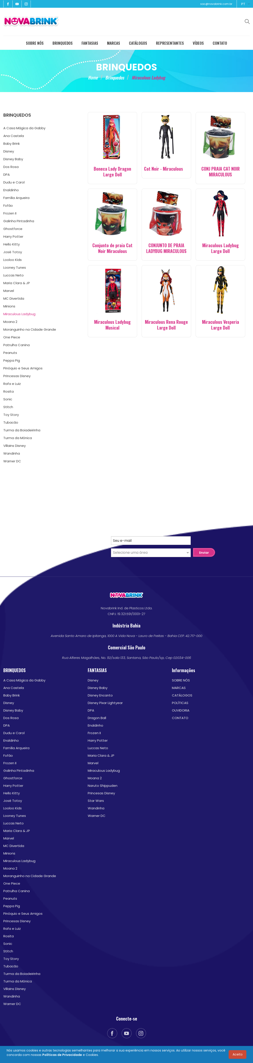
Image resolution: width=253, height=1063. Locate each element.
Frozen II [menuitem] (9, 213)
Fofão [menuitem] (8, 205)
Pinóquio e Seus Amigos (23, 913)
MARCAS (179, 687)
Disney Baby (13, 710)
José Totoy (12, 800)
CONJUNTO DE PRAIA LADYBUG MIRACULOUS (166, 248)
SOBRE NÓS (181, 680)
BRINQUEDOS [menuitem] (63, 43)
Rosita (8, 936)
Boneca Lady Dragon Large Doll (112, 171)
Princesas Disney (17, 921)
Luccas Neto (13, 823)
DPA (6, 725)
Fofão (8, 755)
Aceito (238, 1054)
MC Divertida (13, 845)
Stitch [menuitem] (8, 407)
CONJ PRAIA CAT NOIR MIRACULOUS (220, 171)
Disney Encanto (100, 695)
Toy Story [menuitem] (11, 414)
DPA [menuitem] (6, 174)
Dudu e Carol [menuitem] (14, 182)
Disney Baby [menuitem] (13, 159)
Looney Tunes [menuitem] (14, 267)
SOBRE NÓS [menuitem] (35, 43)
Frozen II (9, 763)
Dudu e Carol (14, 733)
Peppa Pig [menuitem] (11, 360)
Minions (9, 853)
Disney (8, 702)
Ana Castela (13, 687)
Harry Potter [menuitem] (13, 236)
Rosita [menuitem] (8, 391)
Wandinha (11, 996)
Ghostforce (12, 778)
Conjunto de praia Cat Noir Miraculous (112, 248)
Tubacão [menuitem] (10, 422)
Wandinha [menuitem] (11, 453)
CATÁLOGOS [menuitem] (138, 43)
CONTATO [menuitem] (220, 43)
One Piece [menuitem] (11, 337)
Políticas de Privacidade (62, 1055)
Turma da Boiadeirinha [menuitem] (21, 430)
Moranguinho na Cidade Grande (29, 876)
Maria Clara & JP (16, 830)
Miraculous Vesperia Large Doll (220, 324)
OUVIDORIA (180, 710)
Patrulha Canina (16, 891)
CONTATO (180, 718)
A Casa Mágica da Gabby (24, 680)
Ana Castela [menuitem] (13, 135)
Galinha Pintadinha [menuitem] (18, 221)
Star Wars (96, 800)
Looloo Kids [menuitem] (12, 259)
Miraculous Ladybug (19, 861)
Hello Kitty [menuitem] (11, 244)
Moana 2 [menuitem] (10, 321)
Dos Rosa (11, 718)
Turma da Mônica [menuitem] (17, 438)
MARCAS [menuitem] (113, 43)
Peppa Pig (11, 906)
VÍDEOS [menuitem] (198, 43)
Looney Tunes (14, 815)
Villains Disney (14, 988)
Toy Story (11, 958)
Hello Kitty (11, 793)
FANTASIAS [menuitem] (90, 43)
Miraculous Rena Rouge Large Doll (166, 324)
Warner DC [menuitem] (12, 461)
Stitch (8, 951)
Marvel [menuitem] (8, 290)
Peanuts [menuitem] (10, 352)
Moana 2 (10, 868)
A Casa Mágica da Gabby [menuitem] (24, 128)
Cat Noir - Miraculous (163, 169)
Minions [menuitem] (9, 306)
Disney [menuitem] (8, 151)
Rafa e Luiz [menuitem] (12, 383)
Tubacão (10, 966)
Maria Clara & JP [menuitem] (16, 283)
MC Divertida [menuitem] (13, 298)
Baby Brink (11, 695)
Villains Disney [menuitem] (14, 445)
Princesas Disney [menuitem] (17, 376)
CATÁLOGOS (182, 695)
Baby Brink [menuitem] (11, 143)
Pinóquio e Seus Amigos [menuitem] (23, 368)
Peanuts (10, 898)
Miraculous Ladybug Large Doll (220, 248)
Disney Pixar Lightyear (105, 702)
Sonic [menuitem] (7, 399)
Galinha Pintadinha (18, 770)
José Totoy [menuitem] (12, 252)
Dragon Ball (97, 718)
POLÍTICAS (180, 702)
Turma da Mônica (17, 981)
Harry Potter (13, 785)
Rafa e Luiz (12, 928)
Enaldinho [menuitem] (11, 190)
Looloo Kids (12, 808)
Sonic (7, 943)
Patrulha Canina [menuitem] (16, 345)
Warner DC (12, 1003)
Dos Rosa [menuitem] (11, 166)
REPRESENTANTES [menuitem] (170, 43)
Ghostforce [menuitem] (12, 228)
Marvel (8, 838)
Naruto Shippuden (102, 785)
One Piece (11, 883)
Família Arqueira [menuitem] (16, 197)
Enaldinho (11, 740)
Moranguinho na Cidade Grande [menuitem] (29, 329)
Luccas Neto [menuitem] (13, 275)
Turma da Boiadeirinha (21, 973)
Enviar (204, 552)
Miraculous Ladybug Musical (112, 324)
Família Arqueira (16, 748)
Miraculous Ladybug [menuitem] (19, 314)
